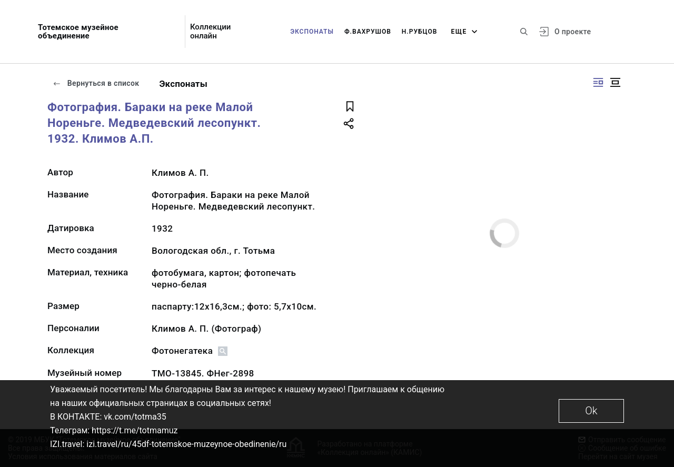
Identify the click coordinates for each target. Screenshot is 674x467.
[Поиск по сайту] (524, 31)
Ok (591, 410)
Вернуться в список (96, 83)
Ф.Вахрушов (367, 31)
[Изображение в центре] (615, 82)
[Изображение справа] (598, 82)
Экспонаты (312, 31)
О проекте (572, 31)
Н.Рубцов (420, 31)
